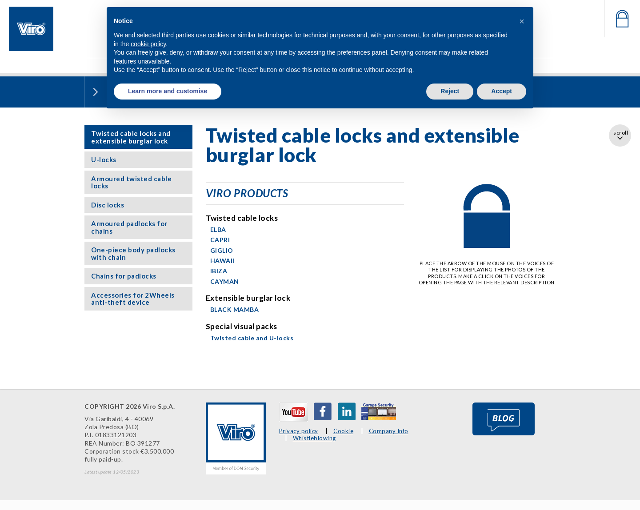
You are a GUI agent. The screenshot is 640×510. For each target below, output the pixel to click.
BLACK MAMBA (234, 309)
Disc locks (107, 205)
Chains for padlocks (123, 276)
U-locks (103, 159)
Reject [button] (449, 91)
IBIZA (219, 271)
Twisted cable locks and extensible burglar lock (131, 137)
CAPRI (220, 239)
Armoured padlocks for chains (129, 227)
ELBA (218, 229)
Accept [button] (501, 91)
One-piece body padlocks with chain (133, 253)
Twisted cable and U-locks (252, 338)
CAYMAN (224, 281)
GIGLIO (221, 250)
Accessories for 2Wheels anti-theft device (133, 299)
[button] (522, 21)
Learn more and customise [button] (167, 91)
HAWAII (222, 260)
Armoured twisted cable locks (131, 182)
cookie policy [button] (148, 44)
